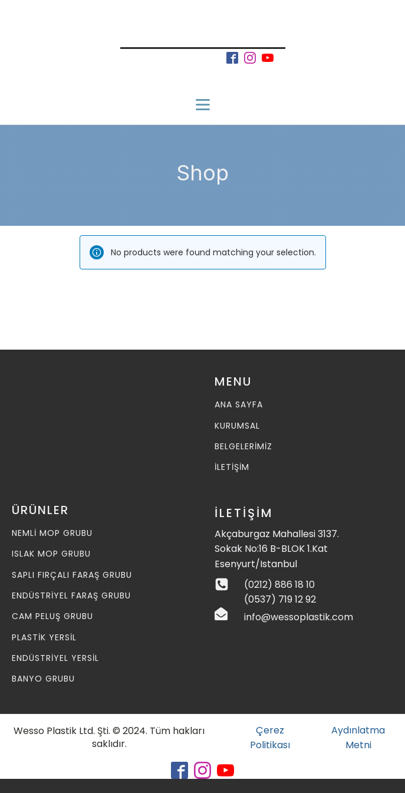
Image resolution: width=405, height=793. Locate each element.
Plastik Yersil (44, 637)
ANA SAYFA (239, 404)
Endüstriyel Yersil (55, 658)
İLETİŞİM (232, 467)
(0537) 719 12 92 (280, 599)
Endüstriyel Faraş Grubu (71, 595)
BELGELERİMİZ (243, 446)
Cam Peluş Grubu (52, 616)
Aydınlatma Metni (358, 737)
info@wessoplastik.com (298, 617)
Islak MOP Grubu (51, 553)
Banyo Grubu (43, 678)
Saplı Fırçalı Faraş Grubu (72, 575)
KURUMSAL (237, 426)
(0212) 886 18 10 (279, 584)
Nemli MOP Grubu (52, 533)
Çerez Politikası (270, 737)
